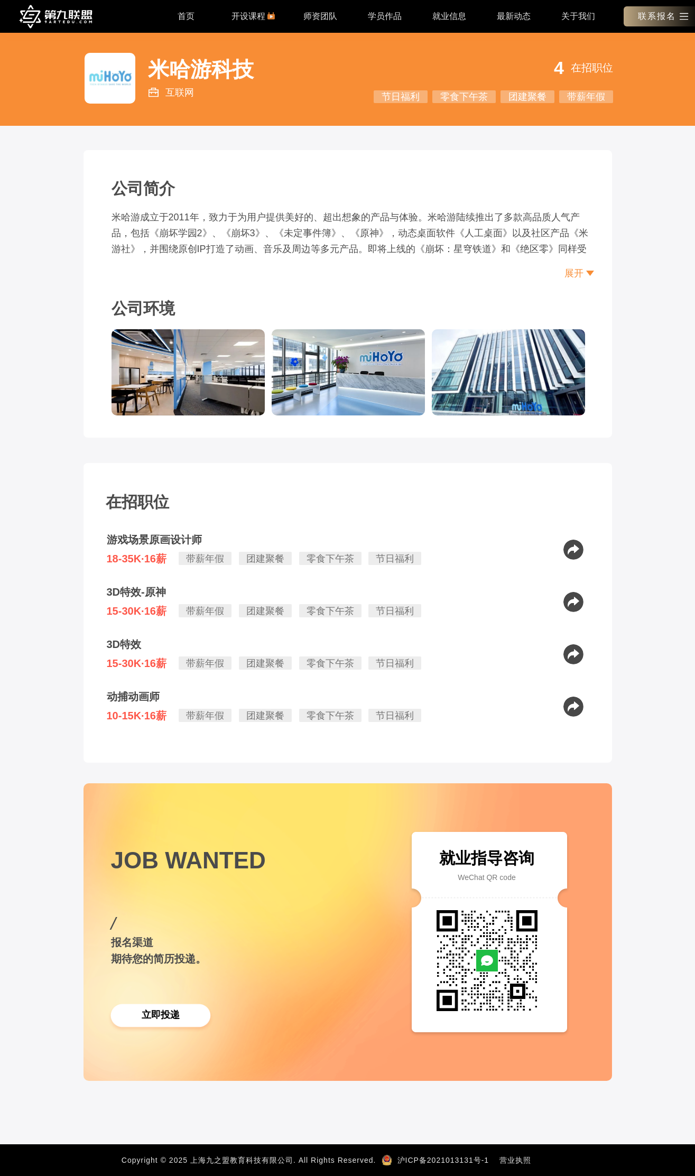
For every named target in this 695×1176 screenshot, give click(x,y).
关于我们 (578, 16)
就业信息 (449, 16)
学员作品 (385, 16)
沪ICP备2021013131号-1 (443, 1160)
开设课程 (253, 16)
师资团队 (320, 16)
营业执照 (515, 1160)
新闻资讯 (557, 1160)
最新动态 (514, 16)
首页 (186, 16)
